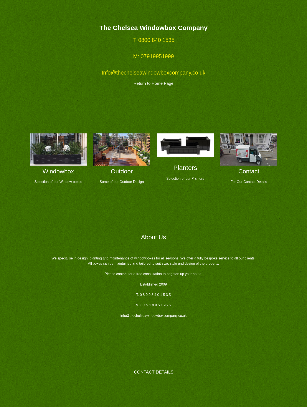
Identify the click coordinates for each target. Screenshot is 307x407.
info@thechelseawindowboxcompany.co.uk (153, 315)
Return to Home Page (153, 83)
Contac (248, 171)
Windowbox (58, 171)
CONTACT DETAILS (153, 372)
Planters (185, 167)
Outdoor (122, 171)
